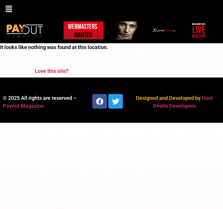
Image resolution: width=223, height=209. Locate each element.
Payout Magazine (23, 106)
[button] (111, 9)
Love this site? (52, 71)
